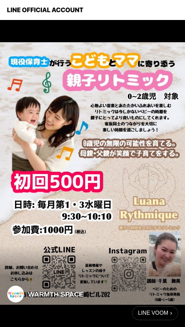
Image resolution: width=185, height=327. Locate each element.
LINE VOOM (153, 313)
